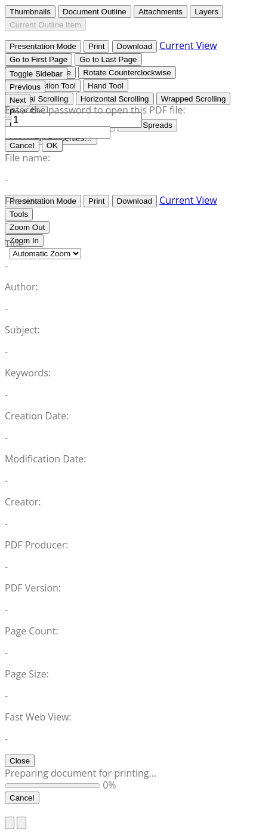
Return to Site (35, 810)
